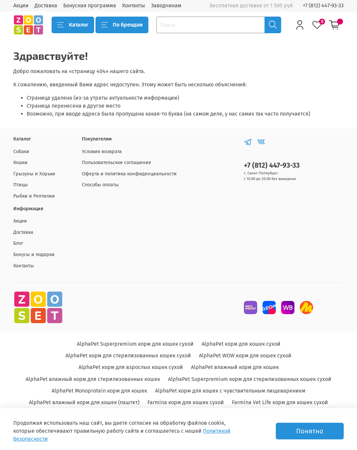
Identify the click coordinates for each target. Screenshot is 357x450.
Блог (18, 243)
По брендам (122, 25)
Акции (21, 5)
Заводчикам (166, 5)
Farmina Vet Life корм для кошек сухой (280, 402)
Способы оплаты (100, 185)
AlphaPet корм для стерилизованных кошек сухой (128, 355)
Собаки (21, 151)
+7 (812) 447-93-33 (323, 5)
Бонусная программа (89, 5)
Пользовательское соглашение (116, 162)
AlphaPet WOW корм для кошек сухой (245, 355)
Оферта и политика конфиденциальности (129, 174)
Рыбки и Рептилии (34, 196)
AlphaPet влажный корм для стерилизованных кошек (93, 379)
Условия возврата (102, 151)
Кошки (20, 162)
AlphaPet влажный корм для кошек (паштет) (84, 402)
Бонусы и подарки (34, 254)
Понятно (309, 431)
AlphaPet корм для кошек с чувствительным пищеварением (230, 391)
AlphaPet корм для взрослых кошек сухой (131, 367)
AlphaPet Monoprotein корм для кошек (99, 391)
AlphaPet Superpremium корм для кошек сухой (135, 344)
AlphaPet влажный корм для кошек (235, 367)
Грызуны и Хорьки (34, 174)
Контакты (133, 5)
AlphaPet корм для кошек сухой (241, 344)
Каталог (73, 25)
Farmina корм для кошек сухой (185, 402)
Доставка (46, 5)
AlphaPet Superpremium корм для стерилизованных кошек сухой (249, 379)
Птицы (20, 185)
